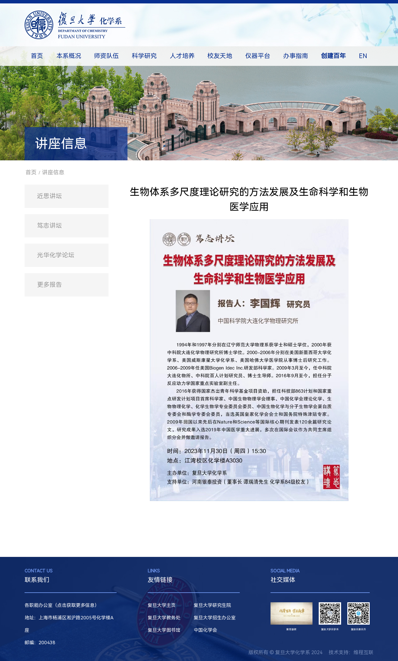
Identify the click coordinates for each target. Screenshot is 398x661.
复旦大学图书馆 (164, 630)
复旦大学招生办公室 (215, 618)
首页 (37, 56)
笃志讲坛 (49, 225)
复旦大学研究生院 (212, 605)
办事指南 (295, 56)
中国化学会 (205, 630)
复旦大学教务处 (164, 618)
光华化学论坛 (55, 255)
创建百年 (333, 56)
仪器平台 (257, 56)
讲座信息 (53, 172)
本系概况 (68, 56)
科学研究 (144, 56)
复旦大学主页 (162, 605)
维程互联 (363, 652)
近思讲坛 (49, 196)
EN (363, 56)
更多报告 (49, 284)
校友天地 (219, 56)
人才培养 (182, 56)
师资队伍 (106, 56)
